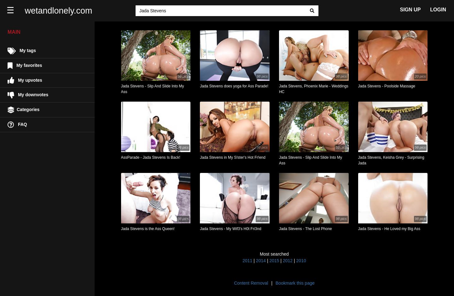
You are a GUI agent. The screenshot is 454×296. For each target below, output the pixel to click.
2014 (261, 260)
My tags (22, 51)
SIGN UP (410, 9)
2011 (247, 260)
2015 (274, 260)
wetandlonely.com (58, 10)
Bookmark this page (295, 283)
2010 (301, 260)
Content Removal (251, 283)
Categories (23, 110)
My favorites (25, 65)
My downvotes (28, 95)
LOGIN (438, 9)
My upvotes (25, 80)
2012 (288, 260)
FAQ (17, 124)
